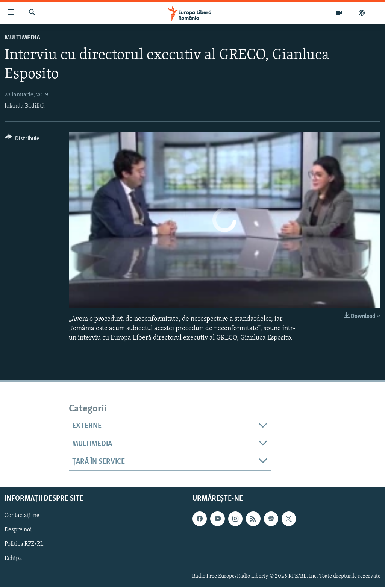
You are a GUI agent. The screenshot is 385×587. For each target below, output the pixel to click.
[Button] (22, 139)
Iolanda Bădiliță (25, 106)
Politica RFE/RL (24, 544)
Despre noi (18, 530)
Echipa (13, 559)
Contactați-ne (22, 516)
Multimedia (22, 37)
